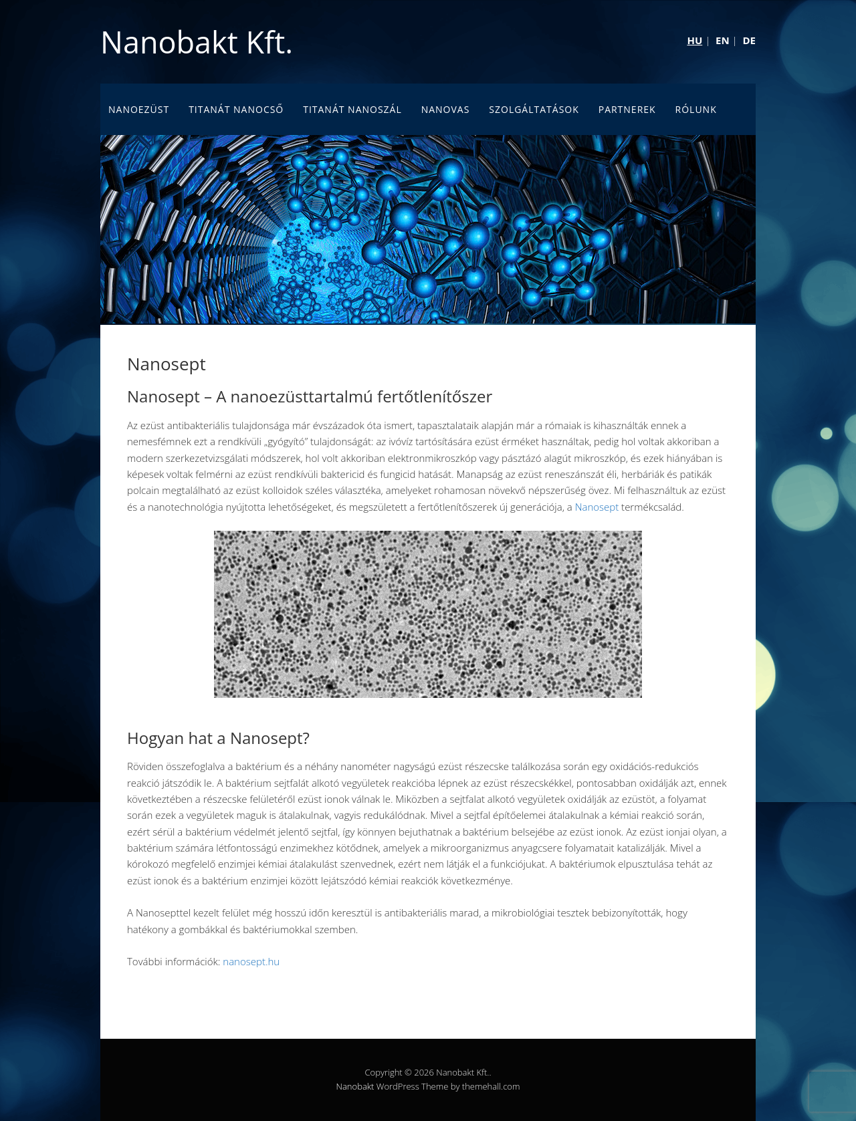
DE (749, 40)
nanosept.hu (251, 961)
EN (723, 40)
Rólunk (696, 109)
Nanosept (597, 506)
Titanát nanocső (236, 109)
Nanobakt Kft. (196, 41)
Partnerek (627, 109)
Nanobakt (355, 1086)
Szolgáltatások (534, 109)
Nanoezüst (138, 109)
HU (694, 40)
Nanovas (445, 109)
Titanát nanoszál (352, 109)
